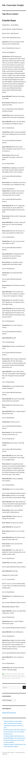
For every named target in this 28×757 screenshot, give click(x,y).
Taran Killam (7, 678)
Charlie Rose (9, 20)
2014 (23, 673)
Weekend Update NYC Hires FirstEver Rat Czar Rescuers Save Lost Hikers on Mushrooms (15, 732)
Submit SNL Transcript (9, 712)
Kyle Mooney (18, 676)
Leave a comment (15, 678)
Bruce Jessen (14, 675)
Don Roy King (7, 673)
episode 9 (4, 676)
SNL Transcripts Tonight (13, 5)
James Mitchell (11, 676)
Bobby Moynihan (6, 675)
